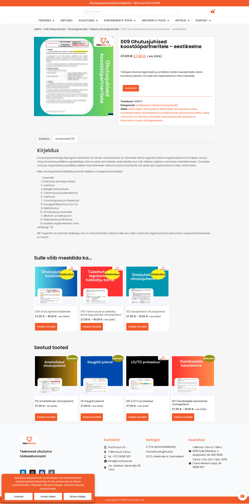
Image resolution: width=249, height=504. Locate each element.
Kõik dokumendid (54, 29)
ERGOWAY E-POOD (155, 21)
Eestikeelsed (143, 105)
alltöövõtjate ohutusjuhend (143, 109)
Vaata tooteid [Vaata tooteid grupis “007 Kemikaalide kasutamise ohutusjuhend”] (183, 417)
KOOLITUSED (88, 21)
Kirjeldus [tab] (44, 139)
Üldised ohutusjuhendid (104, 29)
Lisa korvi (131, 88)
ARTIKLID (182, 21)
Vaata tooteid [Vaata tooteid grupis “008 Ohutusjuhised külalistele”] (46, 327)
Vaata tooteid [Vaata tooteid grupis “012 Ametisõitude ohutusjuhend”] (46, 417)
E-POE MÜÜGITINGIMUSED (161, 447)
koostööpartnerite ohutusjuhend (139, 113)
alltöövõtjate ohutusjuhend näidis (178, 109)
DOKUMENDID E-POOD (119, 21)
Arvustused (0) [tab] (65, 139)
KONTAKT (203, 21)
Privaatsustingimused (159, 452)
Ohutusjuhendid (77, 29)
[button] (108, 42)
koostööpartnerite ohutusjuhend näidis (179, 113)
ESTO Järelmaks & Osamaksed (165, 457)
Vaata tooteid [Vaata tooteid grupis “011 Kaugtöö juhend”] (92, 417)
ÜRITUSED (67, 20)
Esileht (38, 29)
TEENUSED (46, 21)
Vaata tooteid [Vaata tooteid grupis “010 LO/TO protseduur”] (137, 417)
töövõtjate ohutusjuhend (163, 117)
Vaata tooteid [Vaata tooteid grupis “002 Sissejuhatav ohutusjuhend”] (137, 327)
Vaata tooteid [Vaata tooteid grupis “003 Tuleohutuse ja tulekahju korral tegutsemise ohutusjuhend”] (92, 327)
